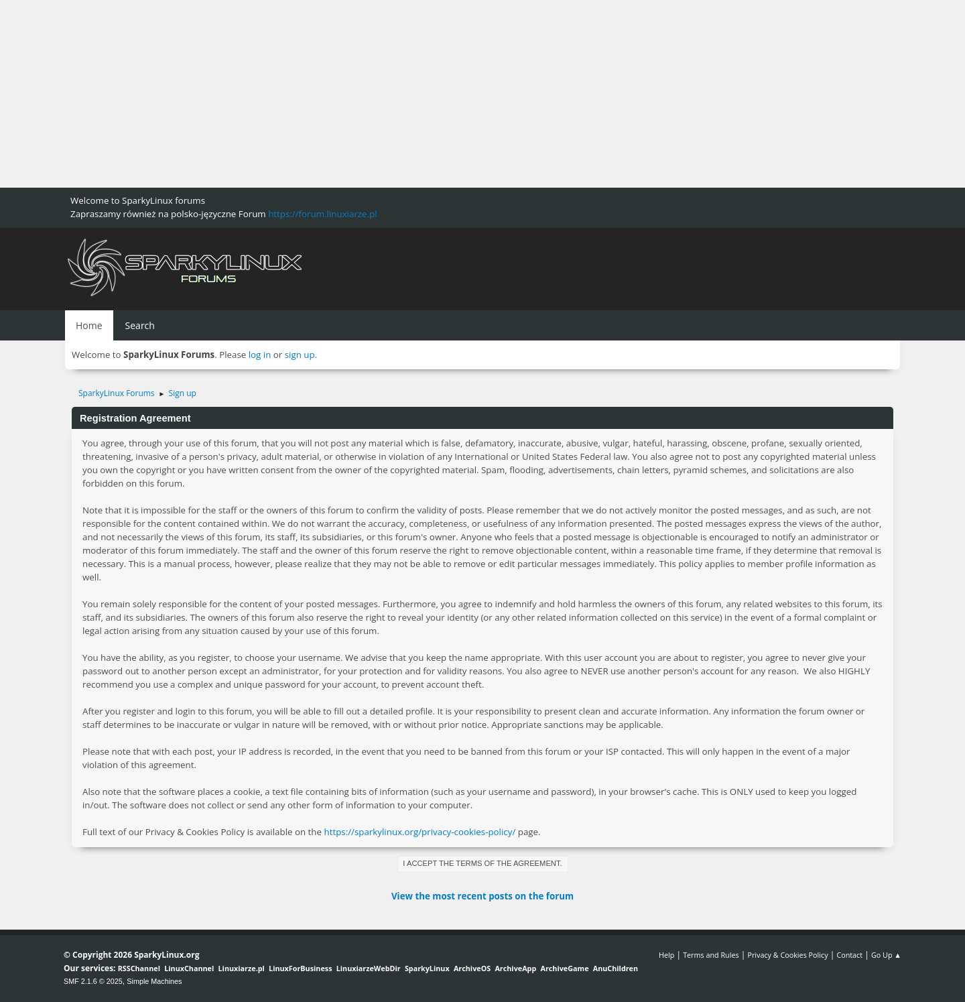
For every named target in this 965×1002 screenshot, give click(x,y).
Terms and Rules (711, 955)
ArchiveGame (564, 968)
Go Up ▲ (886, 955)
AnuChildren (615, 968)
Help (666, 955)
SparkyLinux (427, 968)
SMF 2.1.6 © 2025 (93, 981)
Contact (849, 955)
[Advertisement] (402, 94)
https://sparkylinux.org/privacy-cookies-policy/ (419, 832)
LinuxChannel (189, 968)
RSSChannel (139, 968)
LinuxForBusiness (300, 968)
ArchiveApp (515, 968)
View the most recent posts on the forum (482, 896)
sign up (300, 355)
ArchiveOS (472, 968)
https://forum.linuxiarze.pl (322, 214)
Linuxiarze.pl (241, 968)
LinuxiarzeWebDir (368, 968)
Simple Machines (154, 981)
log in (260, 355)
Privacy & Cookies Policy (787, 955)
